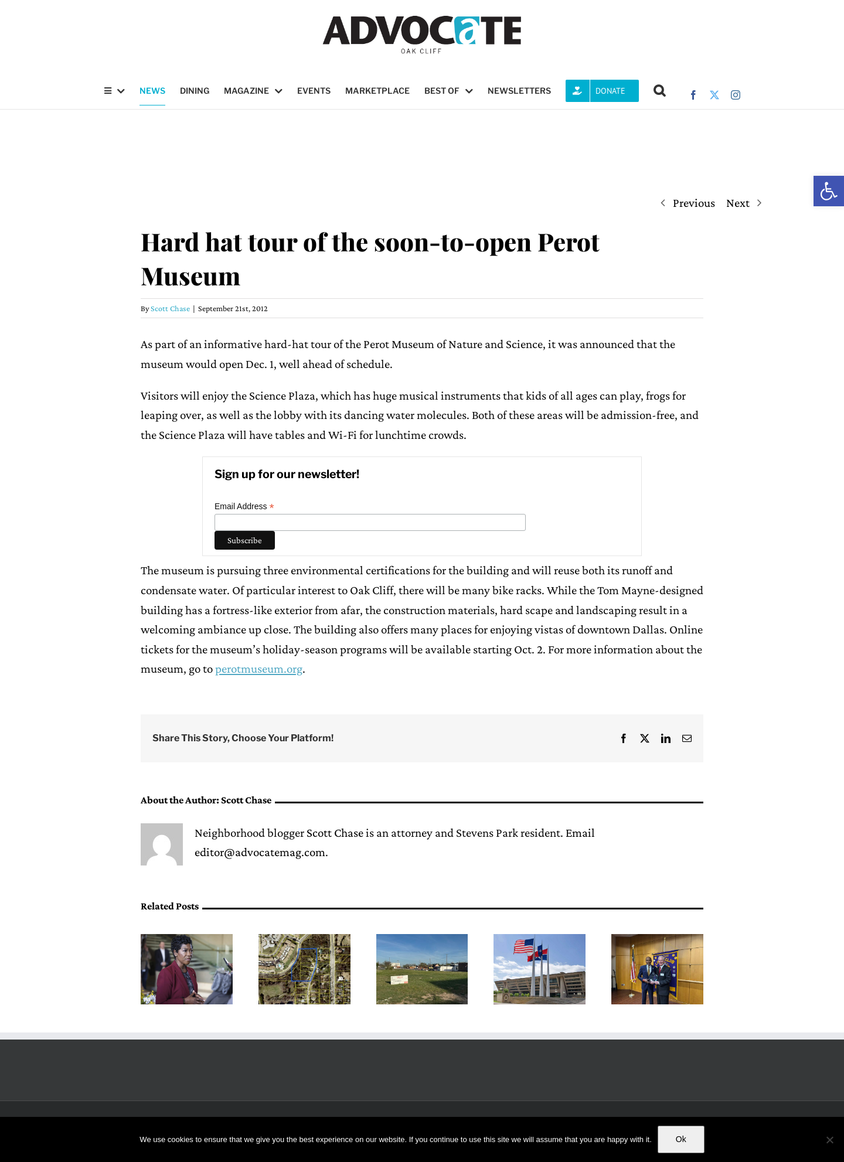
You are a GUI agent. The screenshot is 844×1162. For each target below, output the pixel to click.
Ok (681, 1139)
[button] (829, 191)
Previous (694, 203)
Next (738, 203)
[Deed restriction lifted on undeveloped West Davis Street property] (422, 941)
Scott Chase (170, 308)
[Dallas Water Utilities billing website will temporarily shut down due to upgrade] (540, 941)
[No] (829, 1140)
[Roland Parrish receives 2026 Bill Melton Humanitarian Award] (657, 941)
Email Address (244, 506)
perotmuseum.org (258, 669)
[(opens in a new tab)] (187, 941)
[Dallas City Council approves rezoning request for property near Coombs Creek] (304, 941)
